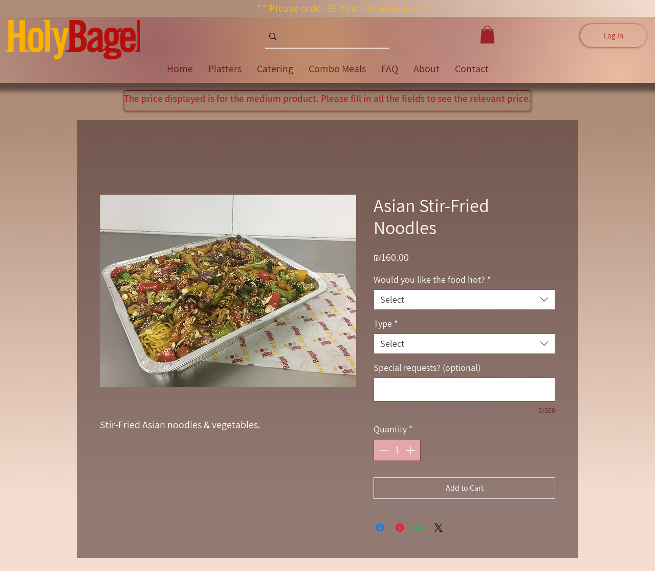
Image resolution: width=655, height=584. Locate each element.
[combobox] (464, 299)
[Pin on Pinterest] (400, 528)
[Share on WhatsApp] (419, 528)
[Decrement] (383, 450)
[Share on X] (438, 528)
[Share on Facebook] (380, 528)
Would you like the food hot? (432, 279)
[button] (487, 35)
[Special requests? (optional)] (464, 389)
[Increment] (411, 450)
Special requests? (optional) (427, 367)
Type (386, 323)
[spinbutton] (397, 450)
